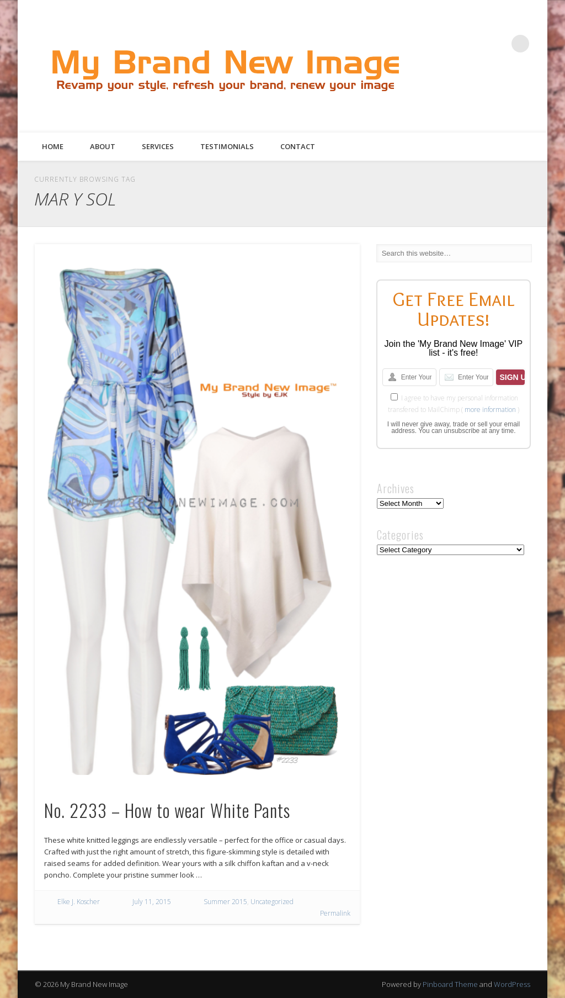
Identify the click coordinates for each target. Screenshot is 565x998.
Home (52, 146)
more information (490, 409)
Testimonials (227, 146)
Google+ (535, 94)
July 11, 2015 (151, 901)
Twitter (490, 94)
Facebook (467, 94)
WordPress (512, 984)
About (102, 146)
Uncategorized (272, 901)
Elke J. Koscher (78, 901)
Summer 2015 (225, 901)
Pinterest (512, 94)
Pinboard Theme (450, 984)
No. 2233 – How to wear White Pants (167, 810)
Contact (297, 146)
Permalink (335, 913)
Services (158, 146)
